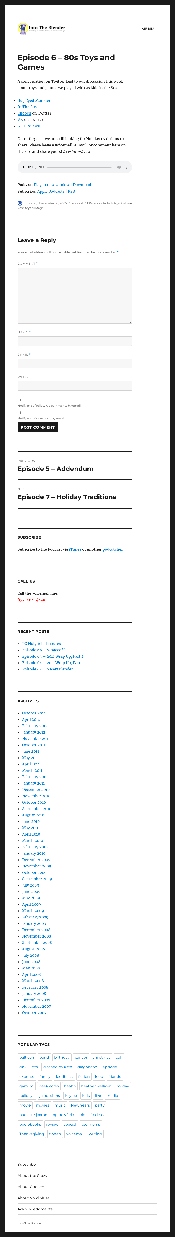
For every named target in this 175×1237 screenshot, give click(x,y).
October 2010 (34, 802)
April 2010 (31, 834)
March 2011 (32, 770)
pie (82, 1115)
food (99, 1076)
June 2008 (31, 961)
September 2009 (37, 879)
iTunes (75, 549)
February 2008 (35, 987)
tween (55, 1134)
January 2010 (33, 853)
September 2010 (36, 808)
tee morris (90, 1124)
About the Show (32, 1175)
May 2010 (30, 828)
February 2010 (35, 847)
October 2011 (33, 745)
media (112, 1096)
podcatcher (113, 549)
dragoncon (87, 1067)
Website (25, 377)
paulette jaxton (33, 1115)
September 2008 (37, 942)
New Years (80, 1105)
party (100, 1105)
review (52, 1124)
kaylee (71, 1096)
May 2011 (30, 757)
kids (86, 1096)
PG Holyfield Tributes (41, 643)
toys (28, 208)
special (70, 1124)
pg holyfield (63, 1115)
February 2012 (35, 725)
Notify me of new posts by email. (41, 418)
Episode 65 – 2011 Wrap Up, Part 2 (53, 656)
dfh (35, 1067)
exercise (26, 1076)
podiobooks (30, 1124)
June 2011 (30, 751)
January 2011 (33, 783)
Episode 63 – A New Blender (47, 669)
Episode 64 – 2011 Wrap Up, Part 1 (52, 662)
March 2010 (32, 840)
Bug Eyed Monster (34, 100)
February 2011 (34, 776)
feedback (64, 1076)
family (45, 1076)
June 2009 (31, 891)
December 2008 (36, 930)
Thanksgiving (31, 1134)
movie (25, 1105)
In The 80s (27, 107)
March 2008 (33, 981)
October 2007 (34, 1012)
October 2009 (34, 872)
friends (114, 1076)
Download (82, 184)
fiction (84, 1076)
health (70, 1086)
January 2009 (34, 923)
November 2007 (36, 1006)
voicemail (75, 1134)
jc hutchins (50, 1096)
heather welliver (96, 1086)
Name (24, 332)
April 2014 (31, 719)
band (44, 1057)
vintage (38, 208)
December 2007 (36, 1000)
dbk (23, 1067)
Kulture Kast (29, 126)
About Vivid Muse (34, 1198)
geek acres (49, 1086)
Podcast (77, 203)
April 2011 (30, 764)
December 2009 (36, 859)
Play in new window (51, 184)
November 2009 (36, 866)
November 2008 (36, 936)
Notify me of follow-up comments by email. (50, 405)
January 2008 (34, 993)
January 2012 (33, 732)
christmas (102, 1057)
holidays (113, 203)
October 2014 (34, 713)
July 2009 (30, 885)
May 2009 (31, 898)
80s (90, 203)
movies (42, 1105)
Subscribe (27, 1164)
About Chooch (31, 1187)
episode (100, 203)
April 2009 (31, 904)
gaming (26, 1086)
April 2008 (31, 974)
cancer (81, 1057)
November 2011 (36, 738)
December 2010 (36, 789)
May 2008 (31, 968)
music (60, 1105)
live (98, 1096)
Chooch (24, 113)
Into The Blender (30, 1223)
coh (119, 1057)
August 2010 (33, 815)
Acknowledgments (35, 1209)
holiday (122, 1086)
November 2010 (36, 796)
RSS (71, 191)
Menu (148, 29)
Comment (28, 264)
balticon (26, 1057)
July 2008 (30, 955)
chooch (29, 203)
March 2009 (33, 910)
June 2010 (31, 821)
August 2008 (33, 949)
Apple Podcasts (50, 191)
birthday (62, 1057)
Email (24, 355)
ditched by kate (57, 1067)
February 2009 (35, 917)
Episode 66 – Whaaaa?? (43, 650)
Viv (20, 119)
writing (95, 1134)
